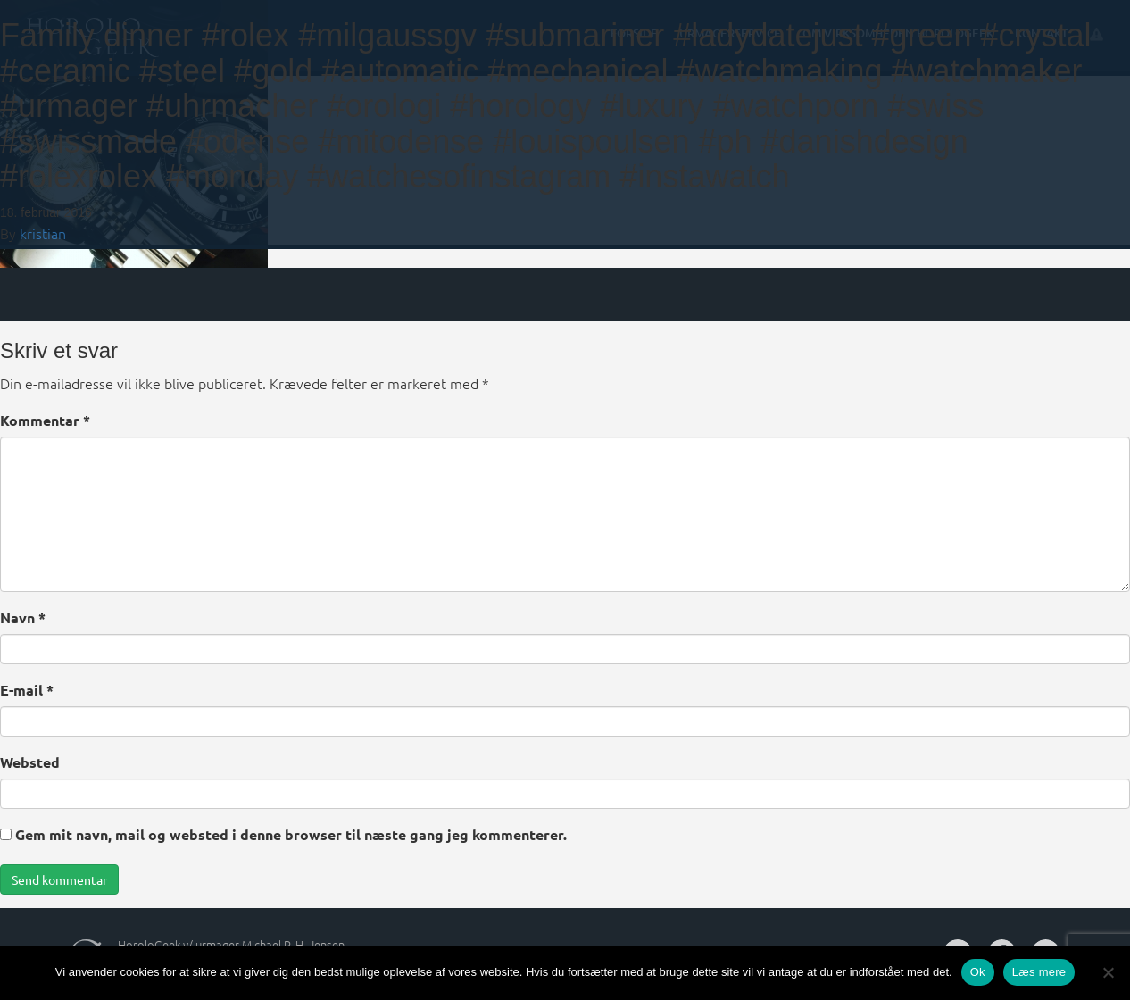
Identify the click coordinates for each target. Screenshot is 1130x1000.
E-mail (27, 689)
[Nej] (1108, 972)
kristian (43, 233)
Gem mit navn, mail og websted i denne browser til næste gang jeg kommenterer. (291, 834)
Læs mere (1039, 972)
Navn (23, 617)
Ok (977, 972)
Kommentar (45, 420)
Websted (30, 762)
